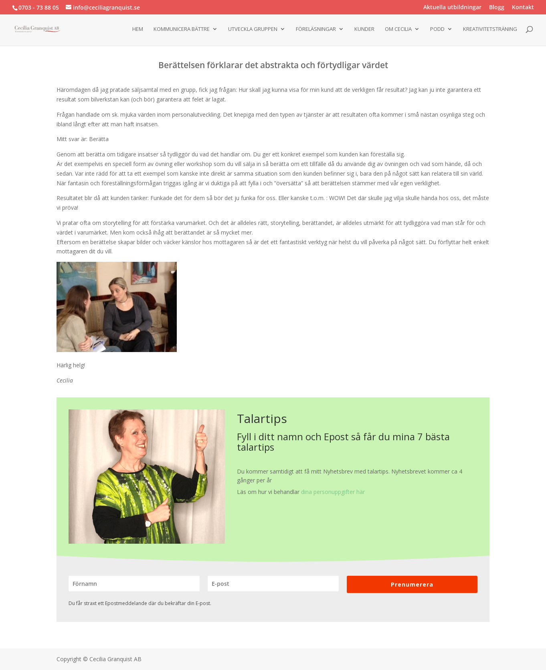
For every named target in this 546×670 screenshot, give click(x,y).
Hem (137, 29)
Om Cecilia (398, 29)
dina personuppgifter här (333, 492)
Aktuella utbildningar (452, 7)
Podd (437, 29)
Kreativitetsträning (490, 29)
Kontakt (523, 7)
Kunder (364, 29)
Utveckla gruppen (252, 29)
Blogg (496, 7)
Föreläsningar (316, 29)
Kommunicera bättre (182, 29)
